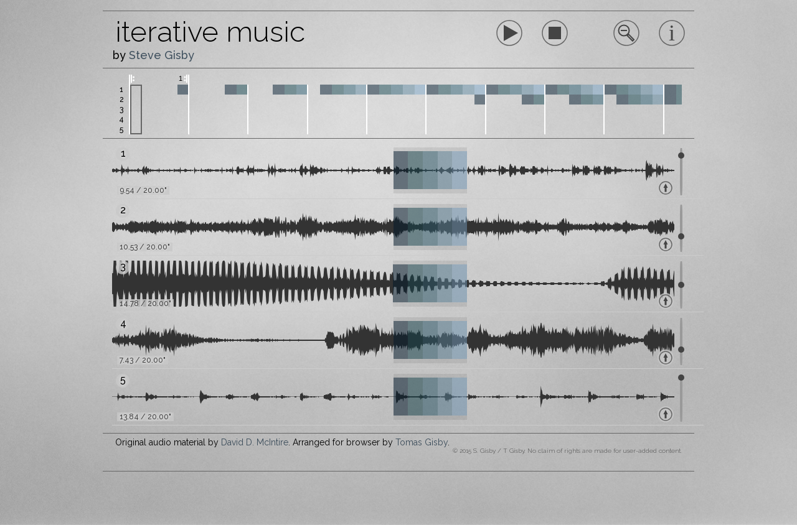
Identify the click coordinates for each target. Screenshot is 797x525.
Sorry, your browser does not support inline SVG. (555, 33)
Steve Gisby (161, 55)
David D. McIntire (254, 442)
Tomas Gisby (421, 442)
